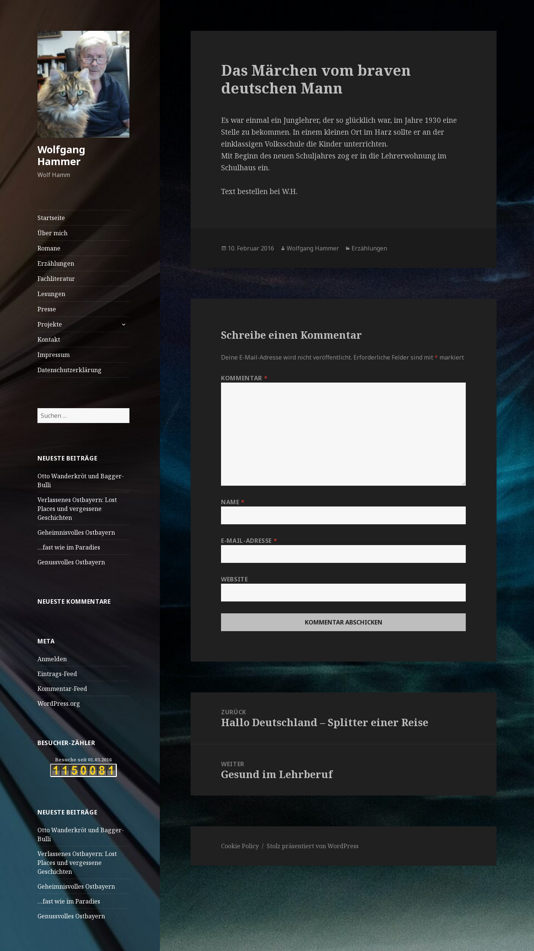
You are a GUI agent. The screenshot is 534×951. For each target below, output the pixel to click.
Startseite (51, 218)
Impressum (53, 355)
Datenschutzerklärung (69, 370)
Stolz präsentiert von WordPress (313, 846)
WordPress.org (58, 703)
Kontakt (48, 339)
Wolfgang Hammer (61, 155)
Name (233, 502)
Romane (48, 248)
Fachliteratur (56, 279)
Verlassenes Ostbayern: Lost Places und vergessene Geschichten (77, 509)
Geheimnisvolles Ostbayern (76, 532)
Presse (46, 309)
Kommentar (244, 378)
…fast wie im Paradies (68, 547)
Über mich (52, 233)
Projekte (49, 324)
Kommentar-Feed (62, 689)
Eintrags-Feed (57, 674)
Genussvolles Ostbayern (71, 562)
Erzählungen (55, 263)
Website (234, 579)
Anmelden (52, 659)
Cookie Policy (240, 846)
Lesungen (51, 294)
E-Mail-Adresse (249, 541)
